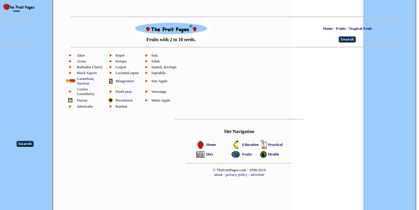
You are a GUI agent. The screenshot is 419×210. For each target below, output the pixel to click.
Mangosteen (125, 81)
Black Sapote (87, 73)
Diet (209, 154)
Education (250, 144)
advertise (257, 174)
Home (328, 28)
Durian (82, 100)
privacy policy (237, 174)
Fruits (341, 28)
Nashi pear (124, 91)
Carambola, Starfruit (85, 80)
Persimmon (124, 100)
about (218, 174)
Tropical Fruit (360, 28)
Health (273, 154)
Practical (275, 144)
